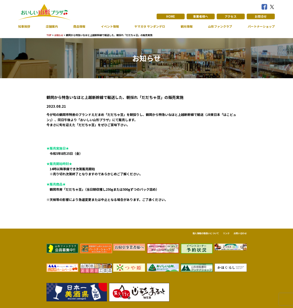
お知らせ (59, 35)
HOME (170, 16)
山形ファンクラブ (219, 26)
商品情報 (78, 26)
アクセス (230, 16)
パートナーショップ (260, 26)
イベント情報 (108, 26)
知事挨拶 (24, 26)
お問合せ (260, 16)
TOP (49, 35)
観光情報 (185, 26)
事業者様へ (201, 16)
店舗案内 (51, 26)
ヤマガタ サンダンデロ (148, 26)
